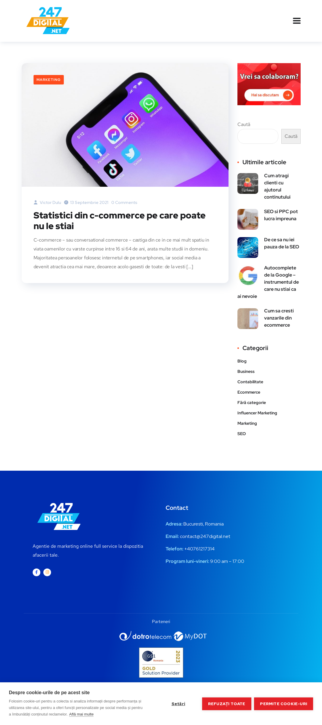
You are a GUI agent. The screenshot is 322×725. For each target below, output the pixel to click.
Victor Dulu (47, 202)
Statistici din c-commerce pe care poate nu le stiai (120, 220)
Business (246, 371)
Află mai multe (81, 714)
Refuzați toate (226, 703)
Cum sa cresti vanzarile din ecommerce (279, 318)
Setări (178, 703)
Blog (242, 361)
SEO (241, 433)
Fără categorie (251, 402)
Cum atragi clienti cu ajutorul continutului (277, 186)
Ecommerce (248, 392)
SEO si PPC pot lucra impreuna (281, 215)
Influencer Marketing (257, 413)
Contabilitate (250, 381)
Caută (243, 124)
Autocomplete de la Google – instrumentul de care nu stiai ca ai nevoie (268, 282)
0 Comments (124, 202)
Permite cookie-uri (283, 703)
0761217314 (202, 549)
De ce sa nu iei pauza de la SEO (281, 243)
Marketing (49, 79)
